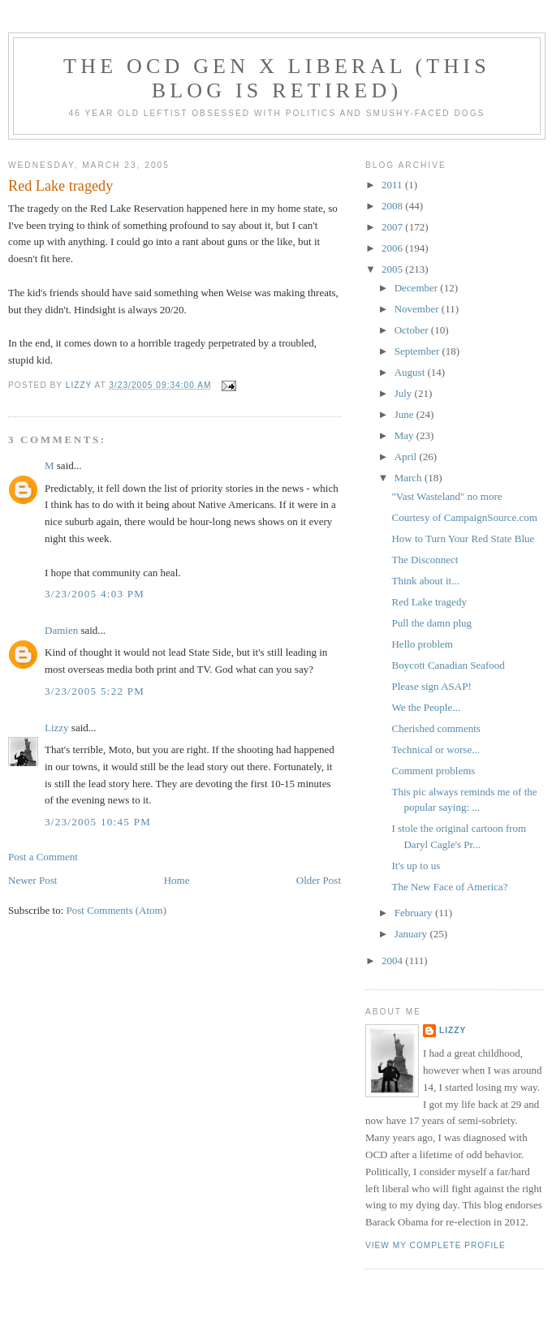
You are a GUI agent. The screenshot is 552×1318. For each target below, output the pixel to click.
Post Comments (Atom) (117, 910)
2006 (393, 248)
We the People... (425, 707)
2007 (393, 227)
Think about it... (425, 581)
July (405, 393)
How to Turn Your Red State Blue (462, 538)
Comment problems (433, 771)
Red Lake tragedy (428, 602)
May (405, 435)
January (412, 934)
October (413, 330)
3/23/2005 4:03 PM (94, 594)
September (418, 351)
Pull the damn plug (431, 623)
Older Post (318, 880)
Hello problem (421, 644)
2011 (393, 185)
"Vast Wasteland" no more (446, 496)
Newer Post (32, 880)
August (411, 372)
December (418, 288)
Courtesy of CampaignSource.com (464, 517)
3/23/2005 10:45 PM (98, 822)
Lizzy (57, 727)
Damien (61, 630)
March (410, 478)
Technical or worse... (435, 749)
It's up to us (415, 865)
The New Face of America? (449, 887)
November (418, 309)
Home (177, 880)
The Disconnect (424, 559)
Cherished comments (435, 728)
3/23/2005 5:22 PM (94, 691)
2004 (393, 960)
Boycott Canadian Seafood (447, 665)
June (405, 414)
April (407, 456)
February (415, 913)
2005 (393, 269)
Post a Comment (43, 857)
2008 (393, 206)
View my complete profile (435, 1245)
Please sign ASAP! (431, 686)
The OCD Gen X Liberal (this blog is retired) (276, 78)
